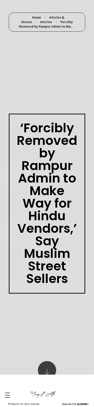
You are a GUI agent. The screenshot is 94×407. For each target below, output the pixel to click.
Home (36, 17)
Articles (46, 22)
